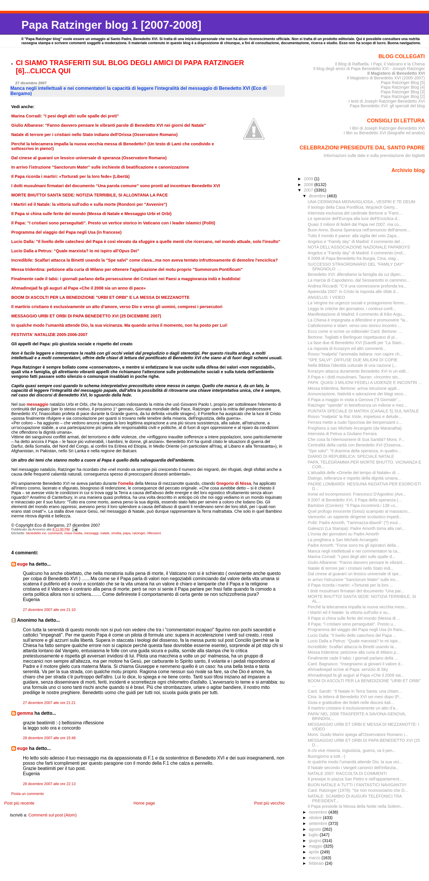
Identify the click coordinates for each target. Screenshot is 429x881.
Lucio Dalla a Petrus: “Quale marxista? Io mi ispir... (354, 641)
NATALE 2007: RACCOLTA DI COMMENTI (347, 773)
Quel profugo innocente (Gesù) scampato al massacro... (359, 511)
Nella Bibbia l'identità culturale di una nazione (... (352, 365)
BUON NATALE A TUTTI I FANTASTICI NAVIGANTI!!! (357, 784)
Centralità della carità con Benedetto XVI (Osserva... (356, 445)
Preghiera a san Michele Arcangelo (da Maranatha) (355, 428)
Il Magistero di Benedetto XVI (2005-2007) (386, 78)
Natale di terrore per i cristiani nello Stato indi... (351, 568)
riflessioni (154, 533)
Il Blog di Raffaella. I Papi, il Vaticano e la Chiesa (380, 64)
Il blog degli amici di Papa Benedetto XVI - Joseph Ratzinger (369, 68)
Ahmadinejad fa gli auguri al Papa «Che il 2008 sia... (356, 675)
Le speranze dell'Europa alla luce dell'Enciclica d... (354, 218)
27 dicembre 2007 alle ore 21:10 (49, 610)
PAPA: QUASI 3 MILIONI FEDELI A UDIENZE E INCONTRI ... (365, 382)
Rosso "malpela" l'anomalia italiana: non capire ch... (355, 354)
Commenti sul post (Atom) (52, 815)
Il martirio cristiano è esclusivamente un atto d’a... (353, 708)
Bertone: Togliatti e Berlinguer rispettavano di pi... (353, 337)
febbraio (317, 863)
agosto (315, 829)
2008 (309, 184)
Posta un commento (27, 794)
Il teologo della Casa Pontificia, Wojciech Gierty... (353, 207)
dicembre (318, 196)
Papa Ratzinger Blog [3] (403, 92)
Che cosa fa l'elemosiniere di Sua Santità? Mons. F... (356, 439)
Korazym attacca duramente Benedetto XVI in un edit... (358, 371)
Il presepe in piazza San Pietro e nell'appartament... (355, 779)
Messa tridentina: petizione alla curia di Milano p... (354, 652)
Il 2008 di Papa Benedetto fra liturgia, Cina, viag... (353, 258)
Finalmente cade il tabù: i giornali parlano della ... (353, 658)
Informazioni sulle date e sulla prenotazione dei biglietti (374, 155)
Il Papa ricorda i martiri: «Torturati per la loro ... (350, 585)
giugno (315, 840)
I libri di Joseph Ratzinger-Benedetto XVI (387, 128)
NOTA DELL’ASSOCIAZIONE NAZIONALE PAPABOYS (359, 247)
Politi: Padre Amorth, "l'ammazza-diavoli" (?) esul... (354, 522)
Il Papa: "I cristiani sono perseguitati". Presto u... (352, 624)
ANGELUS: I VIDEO (326, 297)
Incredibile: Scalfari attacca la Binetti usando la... (352, 646)
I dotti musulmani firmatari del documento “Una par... (356, 591)
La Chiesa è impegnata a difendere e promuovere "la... (358, 320)
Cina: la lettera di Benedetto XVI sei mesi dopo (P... (355, 696)
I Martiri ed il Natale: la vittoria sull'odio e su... (349, 612)
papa (126, 533)
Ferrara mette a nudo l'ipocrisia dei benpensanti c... (355, 422)
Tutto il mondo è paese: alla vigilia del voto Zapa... (354, 235)
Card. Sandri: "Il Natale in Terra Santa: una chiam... (355, 691)
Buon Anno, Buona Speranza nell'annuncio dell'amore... (359, 230)
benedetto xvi (36, 533)
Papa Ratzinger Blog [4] (403, 87)
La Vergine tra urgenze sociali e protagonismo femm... (357, 303)
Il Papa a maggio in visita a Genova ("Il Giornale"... (354, 399)
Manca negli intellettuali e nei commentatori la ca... (354, 551)
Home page (144, 803)
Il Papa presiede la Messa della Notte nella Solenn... (356, 806)
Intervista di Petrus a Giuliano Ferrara (342, 433)
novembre (319, 812)
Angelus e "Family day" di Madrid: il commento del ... (356, 241)
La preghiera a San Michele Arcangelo (343, 539)
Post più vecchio (269, 803)
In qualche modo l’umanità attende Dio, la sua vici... (355, 762)
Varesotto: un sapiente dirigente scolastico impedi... (355, 516)
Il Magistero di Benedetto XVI (396, 73)
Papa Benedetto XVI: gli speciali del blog (387, 105)
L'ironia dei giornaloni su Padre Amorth (343, 534)
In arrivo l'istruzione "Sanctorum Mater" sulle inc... (353, 579)
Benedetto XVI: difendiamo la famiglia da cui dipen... (356, 274)
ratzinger (138, 533)
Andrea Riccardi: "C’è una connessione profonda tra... (357, 286)
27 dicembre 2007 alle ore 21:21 (49, 703)
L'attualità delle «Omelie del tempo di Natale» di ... (354, 472)
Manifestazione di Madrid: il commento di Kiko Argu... (356, 314)
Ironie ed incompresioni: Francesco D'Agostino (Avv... (357, 494)
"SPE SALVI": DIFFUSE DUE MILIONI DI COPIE (353, 360)
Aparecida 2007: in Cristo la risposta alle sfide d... (353, 291)
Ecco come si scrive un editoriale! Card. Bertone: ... (355, 331)
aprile (314, 852)
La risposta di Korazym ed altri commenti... (347, 348)
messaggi (91, 533)
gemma (25, 713)
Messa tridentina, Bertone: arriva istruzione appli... (354, 388)
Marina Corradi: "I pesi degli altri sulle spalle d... (351, 556)
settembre (319, 823)
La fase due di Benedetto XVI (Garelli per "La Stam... (356, 342)
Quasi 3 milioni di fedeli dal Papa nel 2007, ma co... (355, 224)
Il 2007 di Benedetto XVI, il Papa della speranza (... (355, 500)
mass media (73, 533)
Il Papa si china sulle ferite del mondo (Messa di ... (354, 618)
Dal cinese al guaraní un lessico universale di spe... (355, 573)
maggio (316, 846)
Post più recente (19, 803)
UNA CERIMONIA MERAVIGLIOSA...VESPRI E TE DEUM (361, 201)
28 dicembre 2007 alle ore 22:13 (49, 784)
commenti (55, 533)
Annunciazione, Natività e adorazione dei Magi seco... (357, 394)
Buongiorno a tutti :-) (326, 756)
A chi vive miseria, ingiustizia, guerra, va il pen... (352, 750)
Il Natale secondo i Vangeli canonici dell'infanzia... (353, 767)
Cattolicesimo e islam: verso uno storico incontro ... (354, 325)
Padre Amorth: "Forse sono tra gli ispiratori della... (353, 545)
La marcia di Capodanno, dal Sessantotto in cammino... (359, 280)
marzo (315, 857)
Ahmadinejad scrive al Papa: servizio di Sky (348, 669)
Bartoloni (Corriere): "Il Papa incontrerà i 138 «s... (353, 505)
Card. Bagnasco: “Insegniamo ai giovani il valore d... (356, 664)
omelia (116, 533)
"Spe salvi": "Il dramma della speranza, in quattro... (354, 450)
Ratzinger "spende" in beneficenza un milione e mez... (357, 405)
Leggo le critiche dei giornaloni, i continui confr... (352, 308)
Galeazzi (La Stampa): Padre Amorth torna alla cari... (356, 528)
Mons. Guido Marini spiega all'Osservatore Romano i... (358, 734)
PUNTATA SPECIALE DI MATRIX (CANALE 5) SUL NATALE (363, 411)
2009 (309, 178)
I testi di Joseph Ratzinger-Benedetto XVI (387, 101)
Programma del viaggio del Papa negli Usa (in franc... (357, 629)
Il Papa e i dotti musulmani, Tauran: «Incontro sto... (354, 377)
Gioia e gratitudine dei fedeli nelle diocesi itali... (351, 702)
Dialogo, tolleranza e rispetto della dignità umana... (354, 478)
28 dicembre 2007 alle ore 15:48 (49, 738)
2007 (309, 190)
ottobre (316, 817)
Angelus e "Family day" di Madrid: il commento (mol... (357, 253)
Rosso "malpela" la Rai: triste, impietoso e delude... (355, 416)
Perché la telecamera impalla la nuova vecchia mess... (358, 607)
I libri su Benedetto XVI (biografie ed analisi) (384, 133)
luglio (314, 834)
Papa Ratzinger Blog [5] (403, 82)
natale (104, 533)
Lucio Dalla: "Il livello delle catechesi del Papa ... (352, 635)
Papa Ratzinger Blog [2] (403, 96)
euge (22, 564)
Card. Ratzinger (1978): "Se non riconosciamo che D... (358, 790)
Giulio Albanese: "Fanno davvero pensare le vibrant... (357, 562)
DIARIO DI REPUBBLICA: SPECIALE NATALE (351, 456)
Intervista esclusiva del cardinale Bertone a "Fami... (355, 213)
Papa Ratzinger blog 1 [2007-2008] (111, 25)
